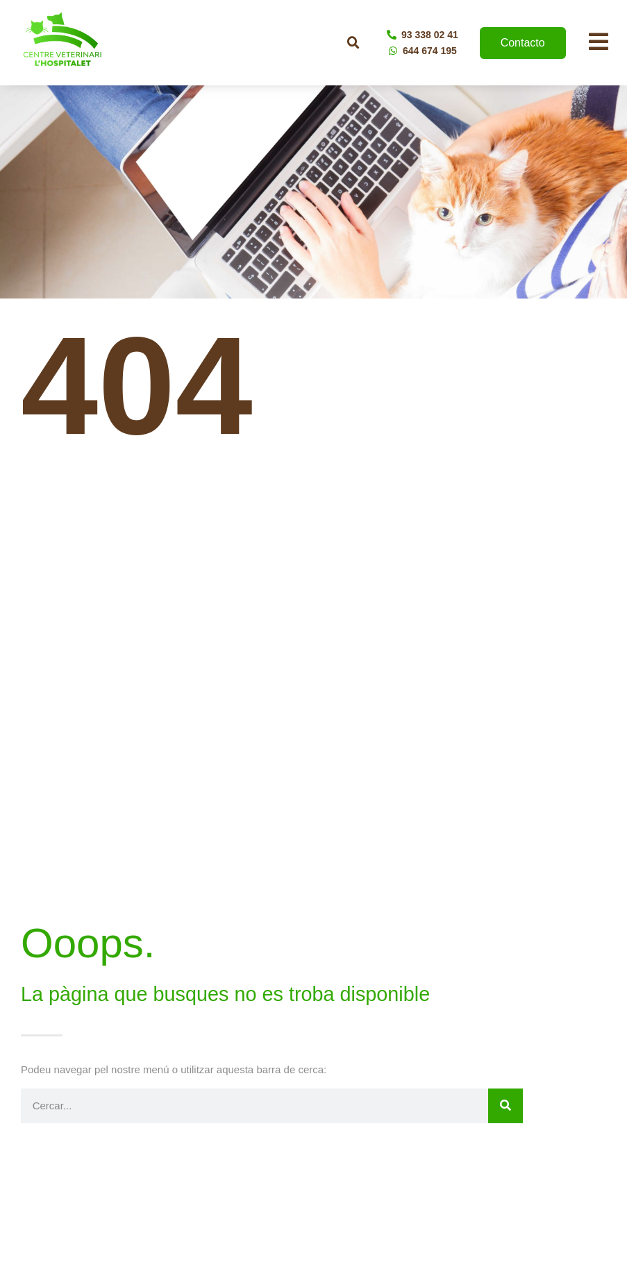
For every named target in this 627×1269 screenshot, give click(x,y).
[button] (353, 43)
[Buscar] (505, 1106)
